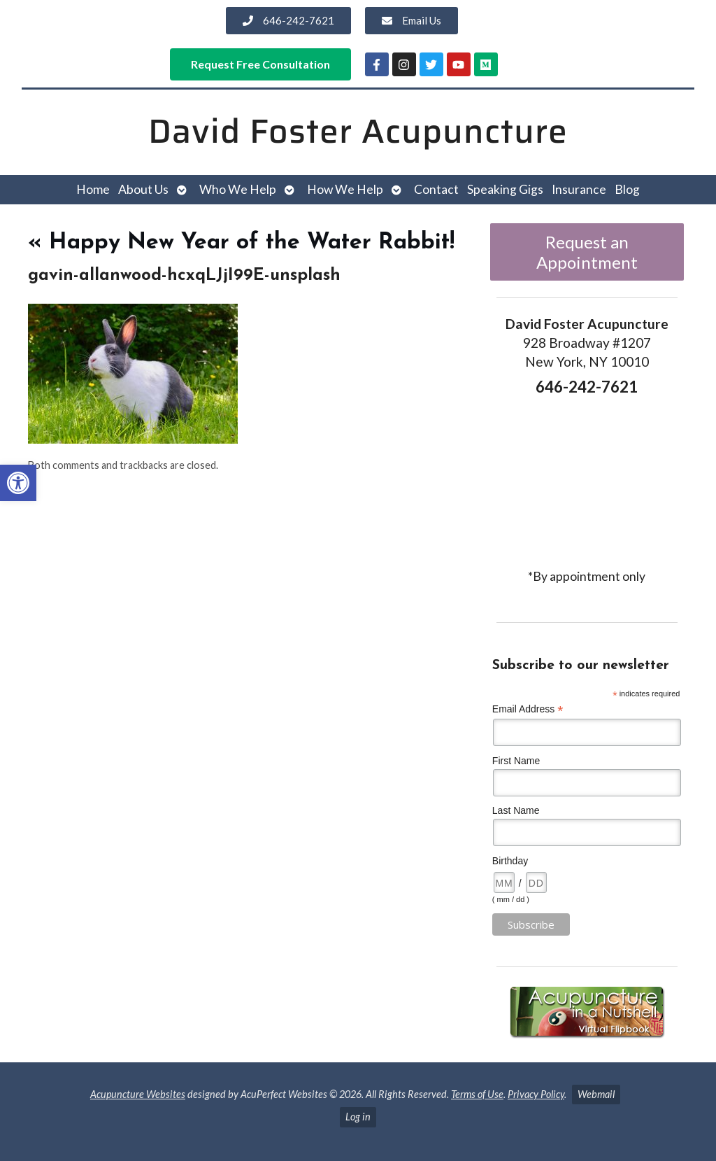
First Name (516, 760)
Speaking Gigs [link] (505, 189)
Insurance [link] (579, 189)
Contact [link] (436, 189)
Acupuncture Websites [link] (137, 1094)
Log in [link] (358, 1117)
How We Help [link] (345, 189)
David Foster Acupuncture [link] (358, 131)
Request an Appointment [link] (587, 252)
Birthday (510, 860)
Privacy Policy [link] (536, 1094)
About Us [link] (143, 189)
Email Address (528, 709)
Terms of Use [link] (477, 1094)
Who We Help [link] (237, 189)
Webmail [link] (596, 1094)
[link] (18, 483)
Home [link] (93, 189)
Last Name (516, 810)
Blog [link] (627, 189)
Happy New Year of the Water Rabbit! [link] (241, 243)
